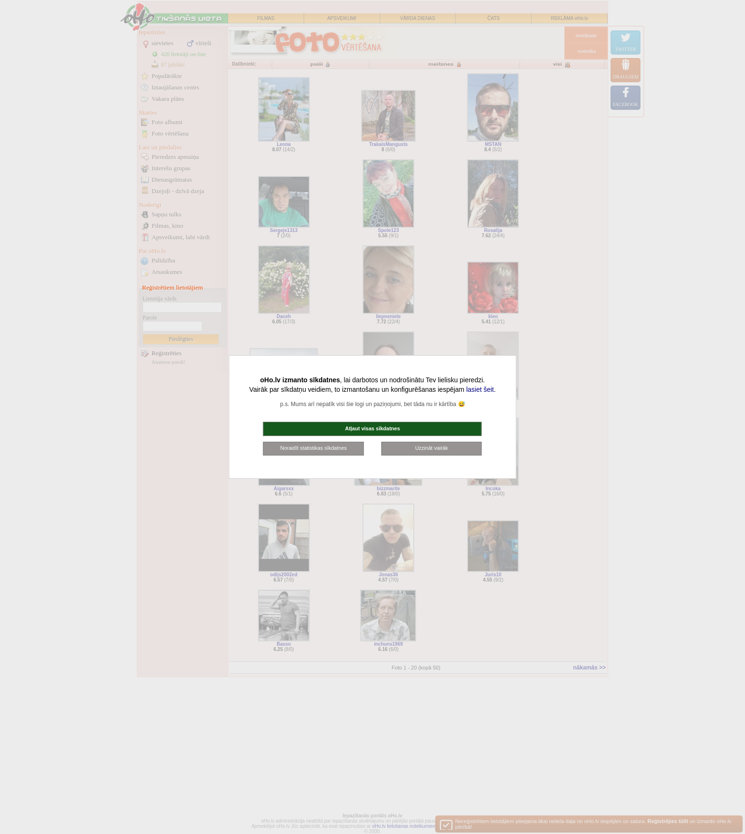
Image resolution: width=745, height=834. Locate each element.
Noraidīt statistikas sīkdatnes (313, 448)
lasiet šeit (480, 389)
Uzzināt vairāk (431, 448)
